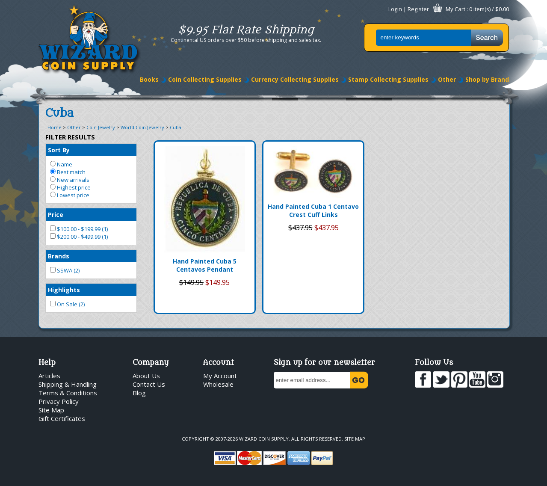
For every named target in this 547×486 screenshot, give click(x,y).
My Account (220, 375)
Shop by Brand (487, 79)
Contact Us (149, 384)
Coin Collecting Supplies (205, 79)
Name (61, 164)
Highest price (70, 187)
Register (418, 9)
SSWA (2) (65, 270)
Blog (139, 392)
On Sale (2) (67, 304)
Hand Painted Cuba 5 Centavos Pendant (205, 265)
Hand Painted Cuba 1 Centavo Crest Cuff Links (313, 210)
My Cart (455, 9)
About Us (146, 375)
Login (395, 9)
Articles (49, 375)
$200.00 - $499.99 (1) (79, 236)
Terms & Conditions (67, 392)
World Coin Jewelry (142, 127)
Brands (58, 256)
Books (149, 79)
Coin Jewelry (100, 127)
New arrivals (69, 180)
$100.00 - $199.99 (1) (79, 229)
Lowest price (69, 195)
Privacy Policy (58, 401)
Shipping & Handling (67, 384)
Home (54, 127)
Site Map (51, 410)
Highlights (64, 290)
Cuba (175, 127)
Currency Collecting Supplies (295, 79)
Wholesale (218, 384)
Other (447, 79)
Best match (68, 172)
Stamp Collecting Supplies (388, 79)
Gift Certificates (61, 418)
